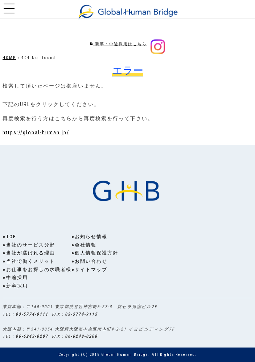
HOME (9, 57)
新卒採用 (17, 286)
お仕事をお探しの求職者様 (38, 269)
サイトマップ (91, 269)
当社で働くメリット (30, 261)
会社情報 (85, 245)
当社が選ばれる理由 (30, 253)
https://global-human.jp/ (36, 132)
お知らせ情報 (91, 236)
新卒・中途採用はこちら (118, 44)
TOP (11, 236)
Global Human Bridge (124, 355)
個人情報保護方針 (96, 253)
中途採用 (17, 277)
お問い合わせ (91, 261)
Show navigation (9, 9)
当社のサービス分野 (30, 245)
